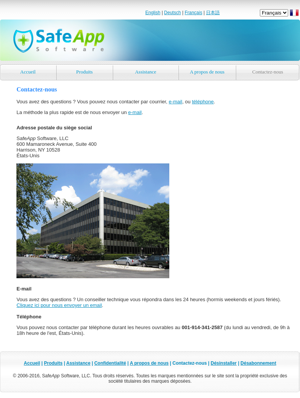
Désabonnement (258, 363)
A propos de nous (207, 72)
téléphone (203, 101)
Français (193, 12)
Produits (84, 72)
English (152, 12)
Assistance (145, 72)
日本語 (213, 12)
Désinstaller (224, 363)
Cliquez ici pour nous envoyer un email (59, 305)
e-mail (175, 101)
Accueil (28, 72)
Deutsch (172, 12)
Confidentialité (110, 363)
